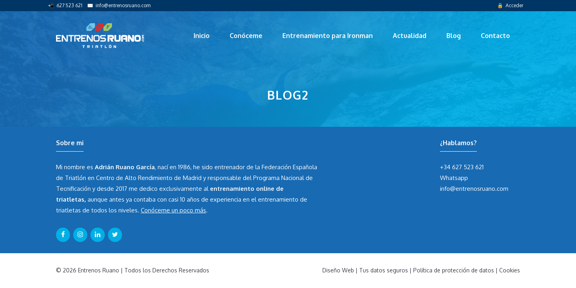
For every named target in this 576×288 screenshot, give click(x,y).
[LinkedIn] (97, 235)
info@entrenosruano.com (123, 5)
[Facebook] (63, 235)
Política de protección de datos (453, 270)
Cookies (509, 270)
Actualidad (409, 36)
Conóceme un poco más (173, 210)
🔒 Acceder (510, 5)
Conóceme (246, 36)
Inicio (202, 36)
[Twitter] (115, 235)
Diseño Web (338, 270)
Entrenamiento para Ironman (327, 36)
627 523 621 (69, 5)
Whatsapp (454, 178)
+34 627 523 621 (462, 167)
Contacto (495, 36)
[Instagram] (80, 235)
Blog (453, 36)
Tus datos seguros (383, 270)
